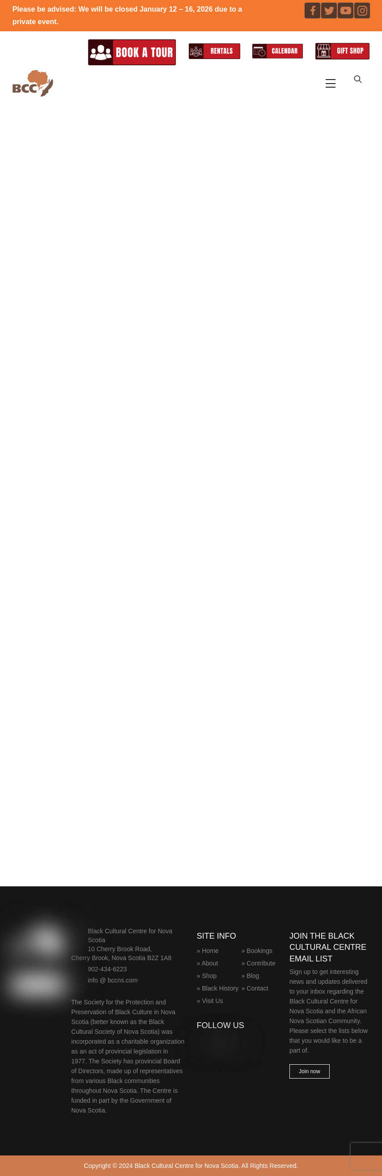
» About (207, 963)
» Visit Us (210, 1000)
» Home (208, 950)
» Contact (255, 988)
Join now (309, 1071)
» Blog (250, 975)
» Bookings (257, 950)
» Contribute (259, 963)
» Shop (206, 975)
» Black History (217, 988)
